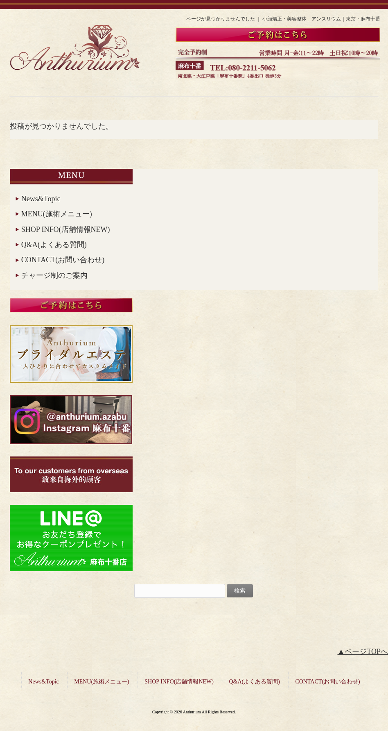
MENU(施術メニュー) (56, 214)
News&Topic (41, 199)
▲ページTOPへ (363, 651)
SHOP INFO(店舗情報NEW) (65, 229)
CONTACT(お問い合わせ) (63, 260)
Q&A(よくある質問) (54, 245)
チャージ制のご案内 (54, 275)
